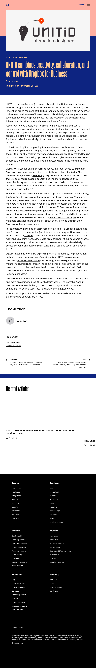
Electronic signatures (19, 562)
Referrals (15, 598)
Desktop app (16, 488)
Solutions (15, 503)
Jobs (52, 583)
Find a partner (17, 610)
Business (53, 496)
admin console (52, 264)
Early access (16, 511)
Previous (26, 362)
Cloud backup (17, 555)
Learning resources (57, 562)
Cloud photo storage (19, 543)
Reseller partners (18, 602)
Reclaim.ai (53, 507)
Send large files (17, 536)
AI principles (54, 555)
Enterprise (54, 499)
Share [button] (81, 5)
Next (69, 363)
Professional (54, 492)
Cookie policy (55, 547)
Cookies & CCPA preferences (60, 551)
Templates (15, 514)
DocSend (53, 514)
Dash (52, 503)
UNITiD (9, 104)
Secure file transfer (19, 547)
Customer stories (18, 583)
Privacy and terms (57, 543)
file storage (38, 175)
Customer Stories (16, 57)
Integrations (16, 496)
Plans (52, 518)
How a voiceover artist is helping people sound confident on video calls (40, 432)
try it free (37, 297)
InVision (28, 235)
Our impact (54, 591)
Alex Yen (13, 81)
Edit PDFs (15, 558)
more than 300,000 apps (62, 217)
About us (53, 580)
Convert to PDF (17, 566)
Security (15, 507)
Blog (13, 580)
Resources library (18, 587)
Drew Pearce (14, 438)
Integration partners (19, 606)
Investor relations (56, 587)
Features (15, 499)
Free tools (15, 518)
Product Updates (56, 522)
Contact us (54, 540)
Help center (54, 536)
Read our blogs (17, 627)
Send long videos (18, 540)
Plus (51, 488)
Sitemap (53, 558)
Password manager (19, 551)
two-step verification (28, 260)
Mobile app (16, 492)
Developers (16, 591)
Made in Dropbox (13, 342)
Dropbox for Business (35, 197)
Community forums (19, 595)
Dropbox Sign (55, 511)
